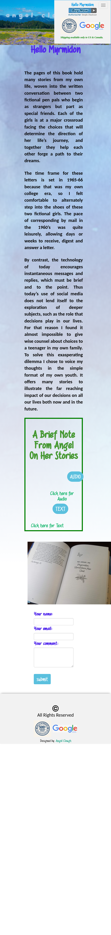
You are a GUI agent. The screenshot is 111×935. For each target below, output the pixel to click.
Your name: (43, 614)
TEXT (60, 508)
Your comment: (46, 643)
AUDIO (75, 476)
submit (42, 679)
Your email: (43, 628)
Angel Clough (63, 741)
